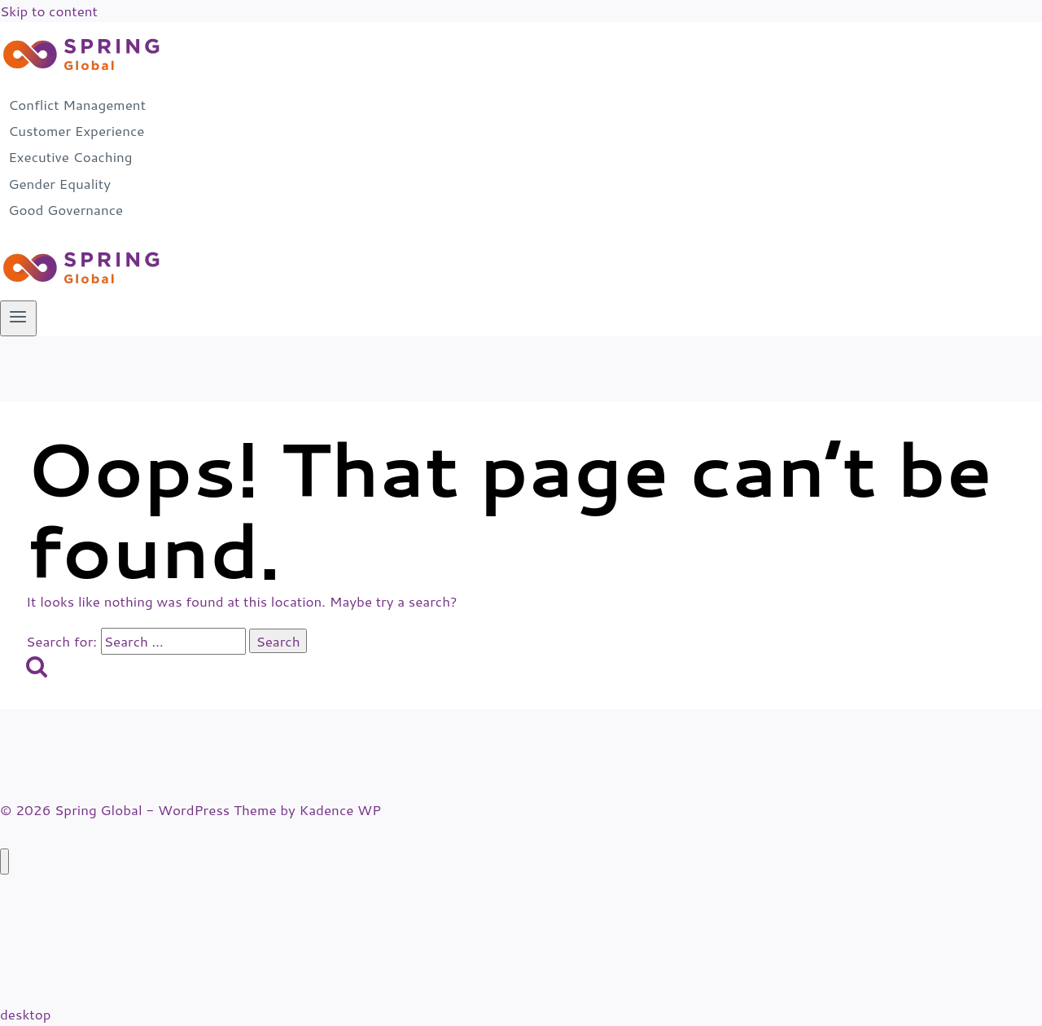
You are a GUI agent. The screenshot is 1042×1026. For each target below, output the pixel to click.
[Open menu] (18, 318)
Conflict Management (77, 104)
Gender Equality (59, 183)
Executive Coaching (70, 157)
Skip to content (49, 10)
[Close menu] (4, 861)
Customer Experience (76, 130)
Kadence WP (340, 809)
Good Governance (65, 209)
